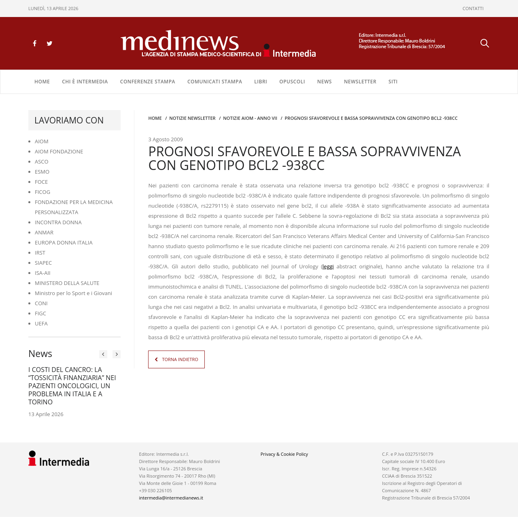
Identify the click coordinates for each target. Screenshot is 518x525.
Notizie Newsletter (192, 118)
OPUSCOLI (292, 81)
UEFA (41, 323)
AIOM (42, 141)
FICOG (42, 192)
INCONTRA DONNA (58, 222)
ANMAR (44, 232)
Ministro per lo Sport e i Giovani (73, 293)
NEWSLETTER (360, 81)
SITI (393, 81)
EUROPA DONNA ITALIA (64, 242)
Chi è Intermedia (85, 81)
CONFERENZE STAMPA (147, 81)
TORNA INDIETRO (180, 359)
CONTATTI (473, 8)
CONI (41, 303)
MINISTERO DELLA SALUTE (67, 283)
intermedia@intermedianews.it (171, 498)
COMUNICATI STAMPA (214, 81)
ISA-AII (43, 272)
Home (42, 81)
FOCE (41, 181)
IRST (40, 252)
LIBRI (260, 81)
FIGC (40, 313)
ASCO (42, 161)
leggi (328, 266)
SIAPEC (43, 262)
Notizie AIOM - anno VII (250, 118)
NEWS (324, 81)
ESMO (42, 171)
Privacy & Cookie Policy (284, 454)
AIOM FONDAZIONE (59, 151)
